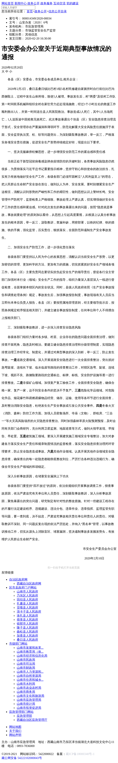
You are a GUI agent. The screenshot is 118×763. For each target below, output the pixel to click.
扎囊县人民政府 (27, 603)
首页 (30, 11)
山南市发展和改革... (30, 647)
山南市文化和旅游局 (30, 695)
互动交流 (59, 3)
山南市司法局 (26, 663)
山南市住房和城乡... (30, 679)
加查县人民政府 (27, 635)
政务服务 (46, 3)
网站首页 (8, 3)
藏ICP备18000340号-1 (80, 754)
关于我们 (15, 730)
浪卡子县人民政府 (29, 611)
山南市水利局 (26, 683)
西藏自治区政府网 (29, 583)
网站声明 (15, 734)
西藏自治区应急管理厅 (32, 719)
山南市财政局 (26, 667)
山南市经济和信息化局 (32, 655)
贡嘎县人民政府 (27, 607)
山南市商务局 (26, 691)
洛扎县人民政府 (27, 615)
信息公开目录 (57, 11)
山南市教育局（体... (30, 651)
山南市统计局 (26, 703)
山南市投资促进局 (29, 707)
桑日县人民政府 (27, 639)
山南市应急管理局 (29, 699)
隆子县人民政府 (27, 627)
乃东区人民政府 (27, 595)
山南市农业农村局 (29, 687)
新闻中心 (20, 3)
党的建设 (72, 3)
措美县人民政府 (27, 619)
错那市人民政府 (27, 623)
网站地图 (15, 726)
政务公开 (33, 3)
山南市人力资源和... (30, 671)
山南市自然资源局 (29, 675)
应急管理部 (24, 715)
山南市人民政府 (27, 591)
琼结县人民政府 (27, 599)
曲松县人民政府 (27, 631)
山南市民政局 (26, 659)
